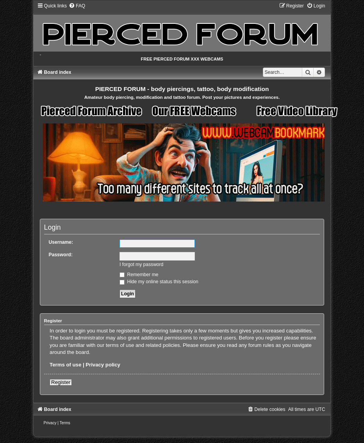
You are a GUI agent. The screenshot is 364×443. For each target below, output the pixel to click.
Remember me (139, 274)
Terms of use (65, 365)
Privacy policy (103, 365)
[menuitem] (77, 6)
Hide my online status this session (159, 281)
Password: (61, 254)
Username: (61, 242)
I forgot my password (141, 264)
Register (60, 382)
